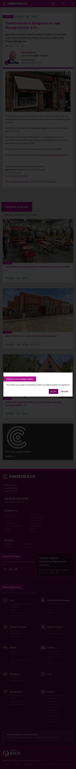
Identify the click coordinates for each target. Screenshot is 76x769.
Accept (53, 391)
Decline (64, 391)
